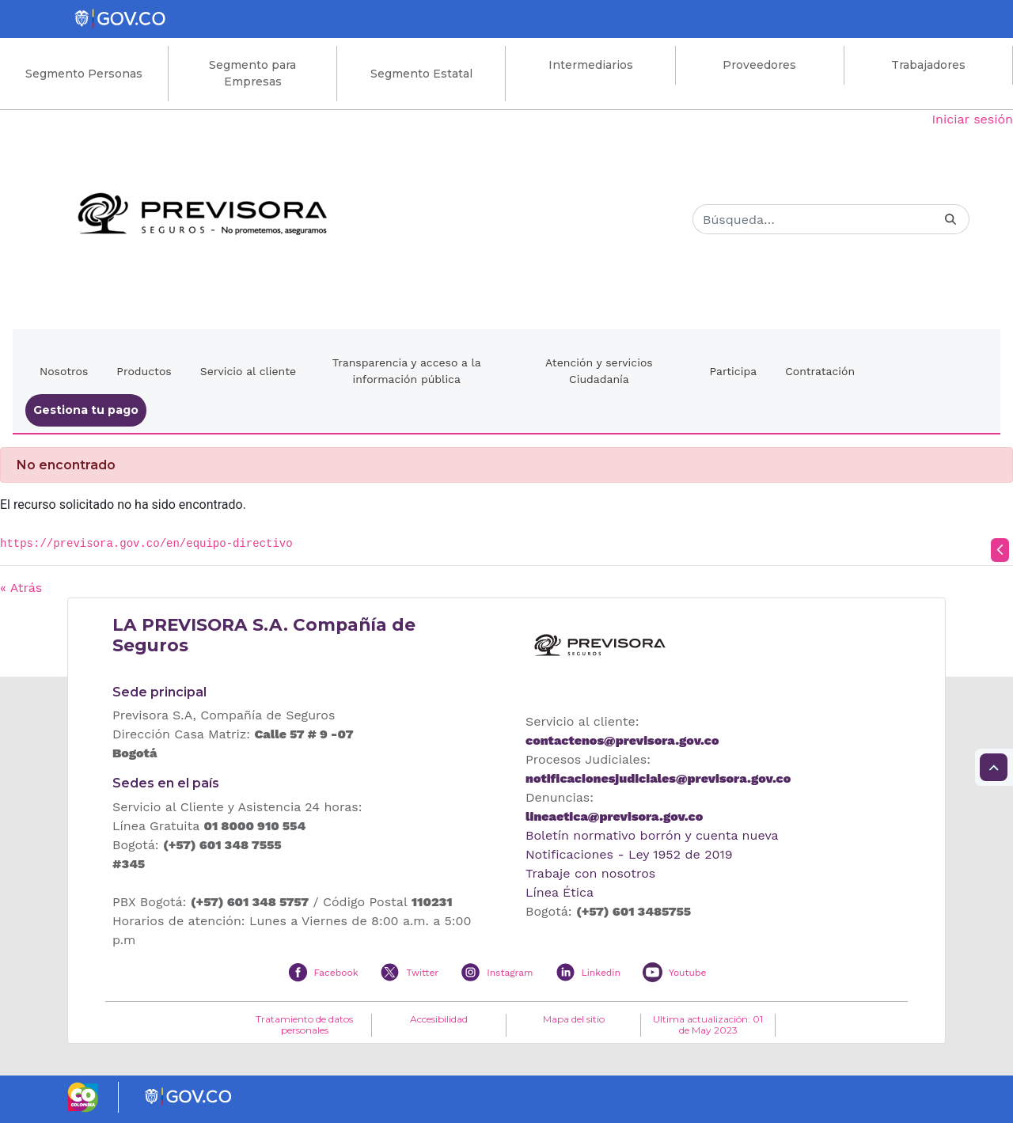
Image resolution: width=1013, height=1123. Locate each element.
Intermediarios (590, 65)
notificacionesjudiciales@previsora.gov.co (658, 778)
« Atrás (21, 587)
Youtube (687, 972)
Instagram (510, 972)
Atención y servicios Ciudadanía (599, 370)
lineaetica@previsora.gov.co (614, 816)
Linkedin (601, 972)
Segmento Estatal (421, 73)
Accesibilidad (439, 1019)
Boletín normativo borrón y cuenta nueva (652, 835)
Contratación (820, 371)
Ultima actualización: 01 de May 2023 (708, 1025)
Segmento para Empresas (252, 73)
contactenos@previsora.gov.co (622, 740)
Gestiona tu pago (85, 410)
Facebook (336, 972)
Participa (733, 371)
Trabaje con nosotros (590, 873)
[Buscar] (812, 219)
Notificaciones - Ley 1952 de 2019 (629, 854)
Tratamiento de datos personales (304, 1025)
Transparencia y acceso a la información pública (406, 370)
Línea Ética (559, 892)
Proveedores (759, 65)
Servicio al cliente (248, 371)
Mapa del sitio (574, 1019)
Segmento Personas (83, 73)
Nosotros (64, 371)
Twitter (422, 972)
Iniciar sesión (972, 119)
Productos (143, 371)
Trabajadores (928, 65)
